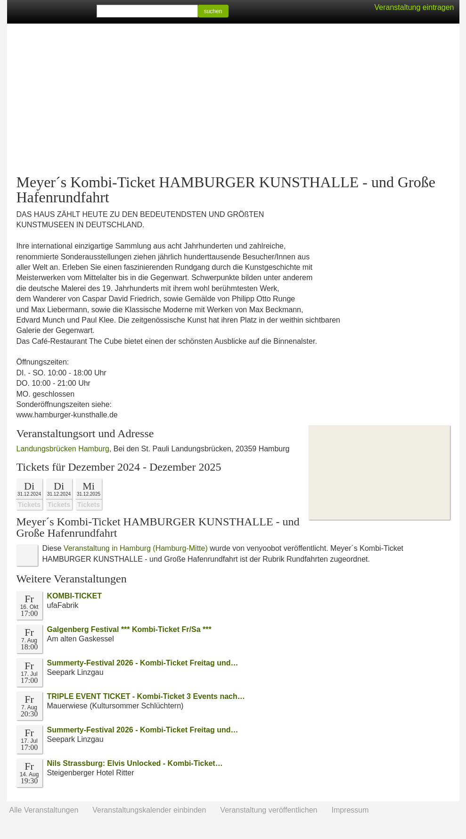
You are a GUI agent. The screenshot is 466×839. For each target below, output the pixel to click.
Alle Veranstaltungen (44, 810)
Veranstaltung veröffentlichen (268, 810)
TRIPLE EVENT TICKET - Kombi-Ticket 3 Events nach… (146, 696)
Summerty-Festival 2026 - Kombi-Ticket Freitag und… (142, 663)
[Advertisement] (233, 99)
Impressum (349, 810)
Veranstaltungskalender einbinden (149, 810)
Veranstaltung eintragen (414, 7)
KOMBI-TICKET (74, 596)
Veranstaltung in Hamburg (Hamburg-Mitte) (136, 548)
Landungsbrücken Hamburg (62, 449)
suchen (213, 11)
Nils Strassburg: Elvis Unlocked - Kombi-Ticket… (135, 763)
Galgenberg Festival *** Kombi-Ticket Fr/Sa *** (129, 629)
